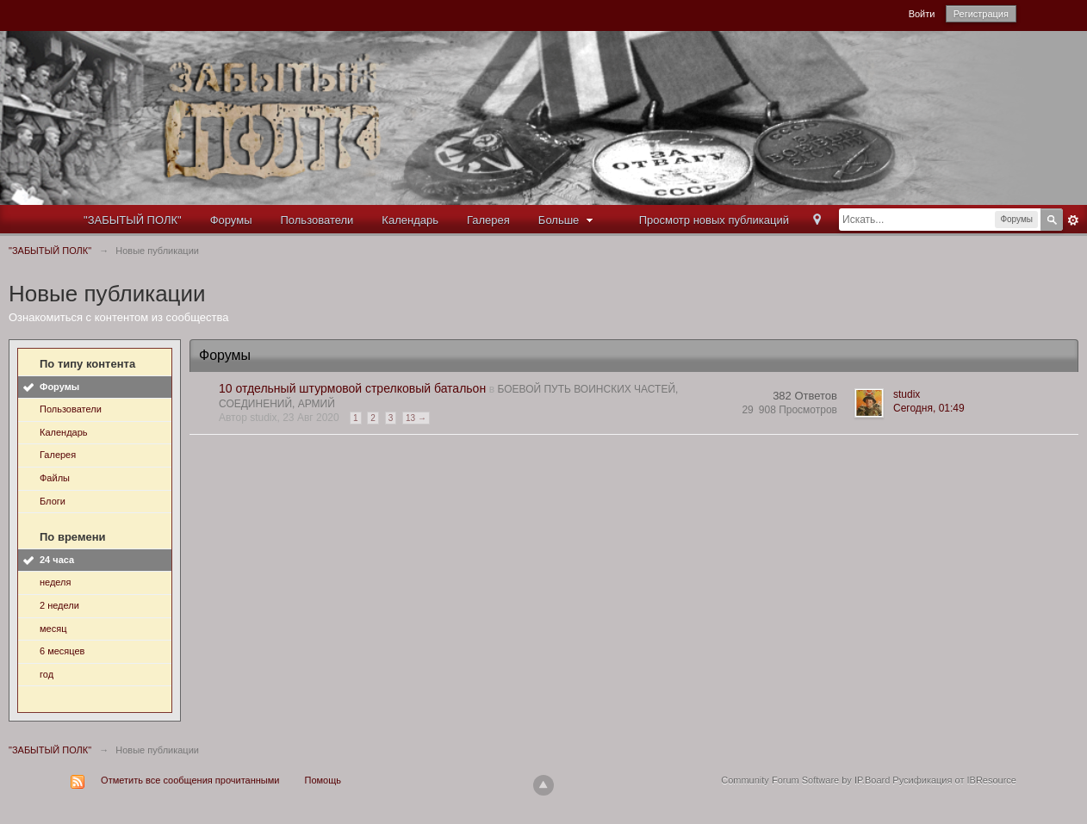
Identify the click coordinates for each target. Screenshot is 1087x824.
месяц (53, 628)
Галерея (488, 220)
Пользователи (317, 220)
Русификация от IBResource (953, 780)
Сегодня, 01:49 (929, 408)
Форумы (231, 220)
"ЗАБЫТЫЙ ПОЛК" (133, 220)
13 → (416, 418)
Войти (922, 14)
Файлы (55, 478)
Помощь (323, 780)
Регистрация (981, 14)
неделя (55, 582)
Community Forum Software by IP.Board (805, 780)
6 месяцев (62, 651)
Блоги (52, 501)
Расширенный (1073, 220)
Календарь (410, 220)
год (46, 674)
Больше (567, 220)
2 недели (59, 605)
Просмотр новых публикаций (714, 220)
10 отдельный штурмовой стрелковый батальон (352, 388)
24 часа (57, 559)
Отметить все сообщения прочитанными (190, 780)
